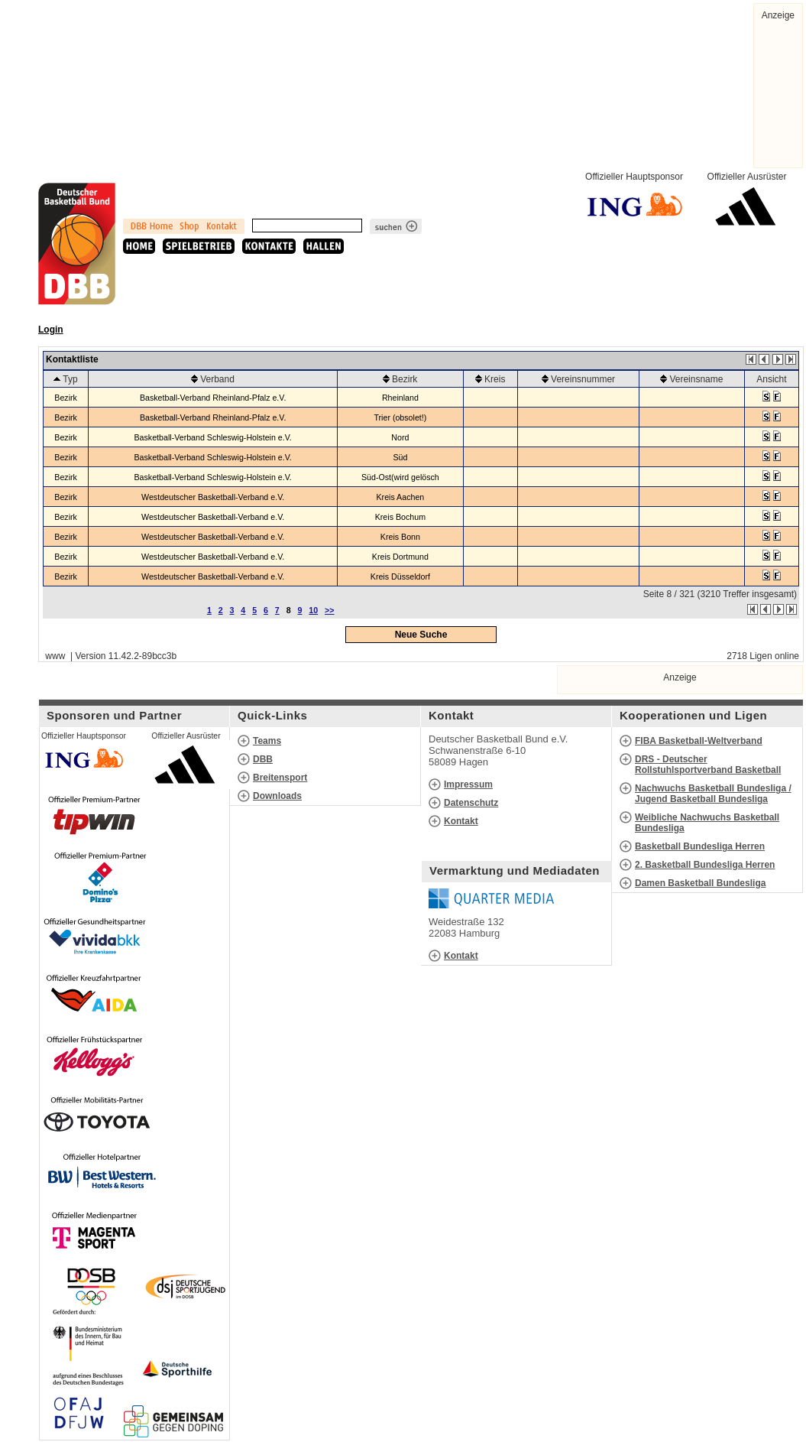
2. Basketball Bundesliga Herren (705, 864)
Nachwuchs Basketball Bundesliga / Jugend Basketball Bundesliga (713, 793)
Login (50, 329)
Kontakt (461, 821)
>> (329, 610)
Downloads (277, 796)
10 (313, 610)
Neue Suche (421, 634)
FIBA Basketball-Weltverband (698, 741)
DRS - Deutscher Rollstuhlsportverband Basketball (708, 764)
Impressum (468, 784)
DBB (263, 759)
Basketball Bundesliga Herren (700, 846)
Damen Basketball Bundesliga (700, 883)
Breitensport (280, 777)
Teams (267, 741)
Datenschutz (471, 802)
